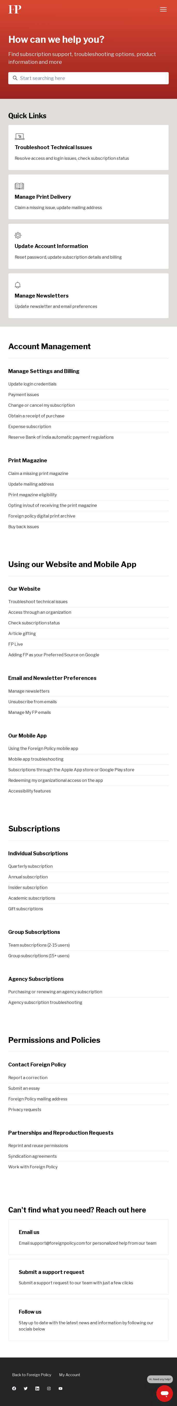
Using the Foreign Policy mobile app (43, 748)
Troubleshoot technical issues (38, 601)
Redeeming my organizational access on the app (55, 780)
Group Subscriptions (34, 932)
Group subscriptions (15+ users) (38, 955)
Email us (29, 1232)
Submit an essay (24, 1088)
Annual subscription (28, 876)
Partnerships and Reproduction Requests (61, 1133)
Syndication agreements (32, 1156)
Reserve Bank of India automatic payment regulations (61, 437)
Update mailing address (31, 484)
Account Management (49, 346)
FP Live (15, 644)
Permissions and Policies (54, 1040)
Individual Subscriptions (38, 853)
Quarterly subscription (30, 866)
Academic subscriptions (31, 898)
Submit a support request (51, 1272)
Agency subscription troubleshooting (45, 1002)
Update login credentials (32, 384)
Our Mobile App (27, 736)
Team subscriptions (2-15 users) (39, 945)
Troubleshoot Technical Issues (53, 147)
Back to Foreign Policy (31, 1375)
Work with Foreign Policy (33, 1166)
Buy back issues (23, 526)
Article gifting (22, 633)
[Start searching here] (88, 78)
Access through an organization (39, 612)
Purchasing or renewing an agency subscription (55, 991)
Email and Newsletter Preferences (52, 678)
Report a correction (27, 1077)
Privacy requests (24, 1109)
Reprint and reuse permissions (38, 1145)
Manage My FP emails (29, 712)
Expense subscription (29, 426)
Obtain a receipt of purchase (36, 415)
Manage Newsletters (42, 296)
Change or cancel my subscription (41, 405)
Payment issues (23, 394)
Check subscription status (34, 623)
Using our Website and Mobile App (72, 564)
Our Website (24, 589)
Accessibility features (29, 791)
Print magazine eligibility (32, 494)
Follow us (30, 1312)
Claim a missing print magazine (38, 473)
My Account (69, 1375)
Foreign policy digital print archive (41, 516)
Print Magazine (27, 460)
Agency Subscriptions (36, 979)
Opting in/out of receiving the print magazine (52, 505)
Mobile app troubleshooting (35, 759)
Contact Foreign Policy (37, 1065)
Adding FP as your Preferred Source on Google (53, 654)
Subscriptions (34, 828)
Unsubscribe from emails (32, 701)
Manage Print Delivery (43, 197)
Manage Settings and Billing (43, 371)
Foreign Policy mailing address (37, 1099)
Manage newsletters (29, 691)
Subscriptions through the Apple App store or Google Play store (71, 769)
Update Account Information (51, 246)
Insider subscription (27, 887)
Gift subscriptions (25, 908)
